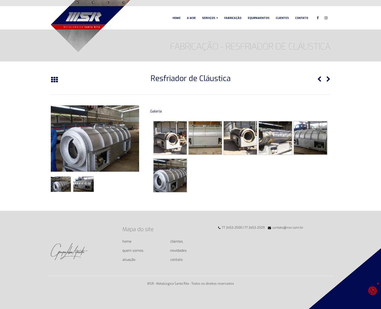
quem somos (133, 250)
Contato (301, 18)
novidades (178, 250)
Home (176, 18)
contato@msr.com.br (287, 227)
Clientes (282, 18)
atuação (128, 259)
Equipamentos (258, 18)
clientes (176, 241)
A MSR (191, 18)
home (126, 241)
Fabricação (232, 18)
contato (176, 259)
